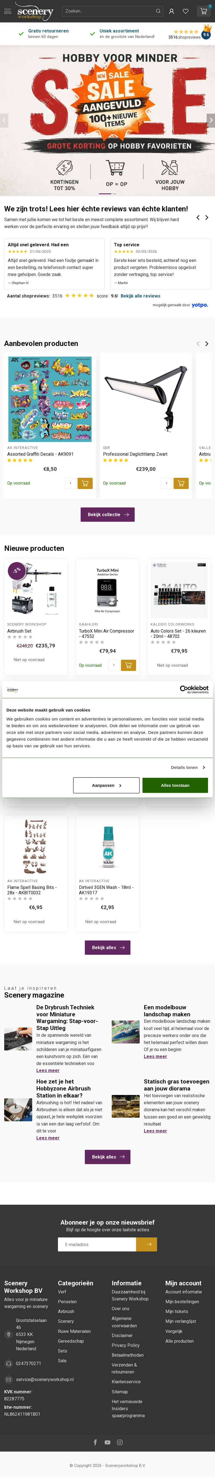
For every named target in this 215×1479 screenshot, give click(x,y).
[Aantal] (70, 483)
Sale (62, 1360)
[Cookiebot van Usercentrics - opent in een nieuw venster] (184, 689)
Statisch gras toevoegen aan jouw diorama (176, 1085)
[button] (171, 11)
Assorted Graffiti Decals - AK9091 (40, 454)
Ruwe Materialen (74, 1331)
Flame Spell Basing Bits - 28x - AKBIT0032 (32, 890)
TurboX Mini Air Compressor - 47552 (106, 633)
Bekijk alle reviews (140, 296)
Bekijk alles (108, 948)
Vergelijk (174, 1331)
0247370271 (28, 1363)
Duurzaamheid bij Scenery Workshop (130, 1295)
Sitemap (120, 1391)
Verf (62, 1292)
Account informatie (183, 1292)
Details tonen (184, 767)
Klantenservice (126, 1381)
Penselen (67, 1301)
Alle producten (179, 1341)
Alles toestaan (175, 785)
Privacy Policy (126, 1345)
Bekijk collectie (108, 515)
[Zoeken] (158, 11)
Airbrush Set (19, 631)
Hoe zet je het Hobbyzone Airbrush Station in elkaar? (63, 1088)
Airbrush (66, 1311)
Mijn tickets (176, 1311)
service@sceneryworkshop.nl (45, 1379)
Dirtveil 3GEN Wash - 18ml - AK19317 (106, 890)
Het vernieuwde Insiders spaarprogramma (128, 1408)
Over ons (120, 1308)
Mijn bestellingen (182, 1301)
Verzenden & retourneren (124, 1368)
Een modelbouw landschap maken (167, 1011)
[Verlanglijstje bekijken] (185, 11)
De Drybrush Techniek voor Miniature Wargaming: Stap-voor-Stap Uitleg (67, 1018)
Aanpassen (106, 785)
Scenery (66, 1321)
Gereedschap (71, 1341)
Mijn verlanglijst (180, 1321)
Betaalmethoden (128, 1355)
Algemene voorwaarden (124, 1322)
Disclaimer (122, 1335)
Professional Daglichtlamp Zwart (135, 454)
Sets (62, 1351)
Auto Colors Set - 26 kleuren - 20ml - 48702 (178, 633)
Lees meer (48, 1070)
